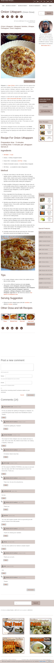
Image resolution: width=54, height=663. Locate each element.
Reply (4, 417)
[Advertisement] (18, 345)
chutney (10, 304)
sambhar (27, 302)
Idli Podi (20, 161)
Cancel (22, 395)
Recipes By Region (23, 7)
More (51, 7)
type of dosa (11, 85)
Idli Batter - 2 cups (9, 154)
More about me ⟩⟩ (45, 45)
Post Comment (31, 589)
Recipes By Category (11, 7)
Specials (45, 7)
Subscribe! (45, 111)
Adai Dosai (31, 318)
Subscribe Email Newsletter (44, 100)
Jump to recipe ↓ (29, 81)
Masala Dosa (14, 318)
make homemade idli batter (14, 98)
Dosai (5, 318)
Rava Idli (22, 318)
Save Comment (31, 395)
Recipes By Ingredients (35, 7)
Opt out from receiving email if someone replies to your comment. (15, 391)
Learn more (42, 661)
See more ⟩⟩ (31, 324)
